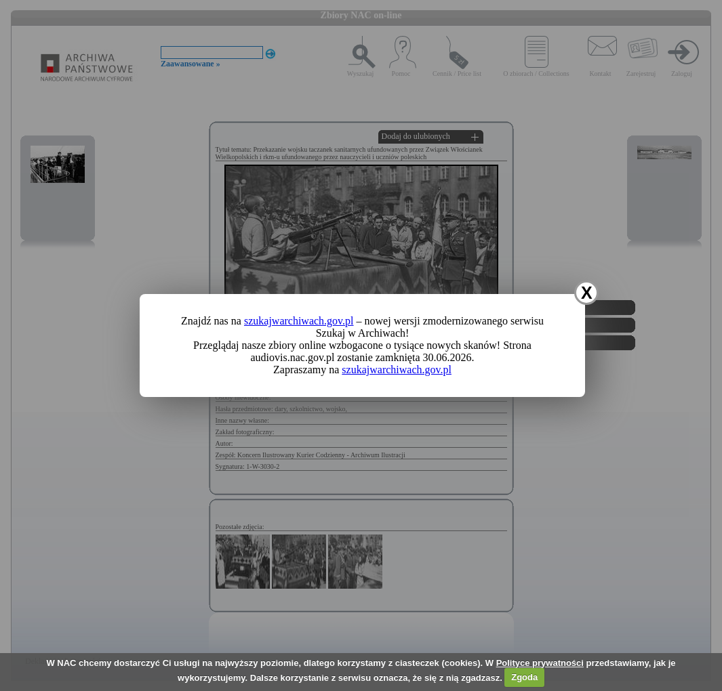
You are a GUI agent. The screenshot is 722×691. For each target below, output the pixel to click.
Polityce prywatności (540, 663)
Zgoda (524, 677)
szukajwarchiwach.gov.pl (299, 321)
